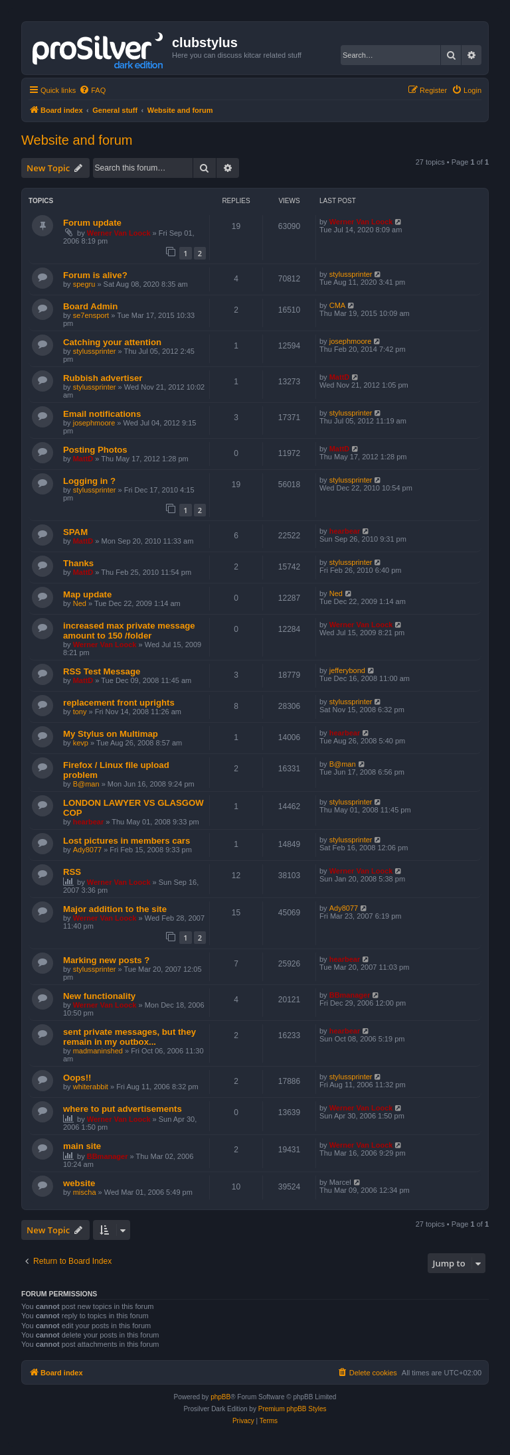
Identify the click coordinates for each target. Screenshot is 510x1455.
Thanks (78, 563)
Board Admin (90, 306)
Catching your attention (112, 342)
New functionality (99, 996)
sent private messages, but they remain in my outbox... (129, 1037)
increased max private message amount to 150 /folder (129, 631)
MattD (339, 377)
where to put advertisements (122, 1109)
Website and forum (77, 140)
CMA (337, 305)
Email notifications (102, 414)
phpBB (220, 1397)
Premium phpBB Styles (292, 1409)
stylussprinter (351, 274)
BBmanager (350, 995)
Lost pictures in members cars (126, 841)
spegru (84, 284)
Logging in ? (89, 481)
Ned (79, 603)
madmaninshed (98, 1051)
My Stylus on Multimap (110, 734)
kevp (80, 743)
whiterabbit (90, 1087)
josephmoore (350, 341)
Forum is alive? (95, 275)
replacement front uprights (119, 703)
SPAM (75, 532)
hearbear (344, 531)
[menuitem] (92, 90)
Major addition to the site (115, 909)
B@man (86, 784)
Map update (87, 594)
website (79, 1183)
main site (82, 1146)
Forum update (92, 223)
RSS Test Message (101, 671)
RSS (72, 872)
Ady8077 (87, 850)
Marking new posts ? (106, 960)
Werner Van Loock (119, 233)
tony (80, 712)
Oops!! (77, 1078)
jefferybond (347, 670)
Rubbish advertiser (102, 378)
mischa (84, 1192)
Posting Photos (95, 450)
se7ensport (91, 315)
